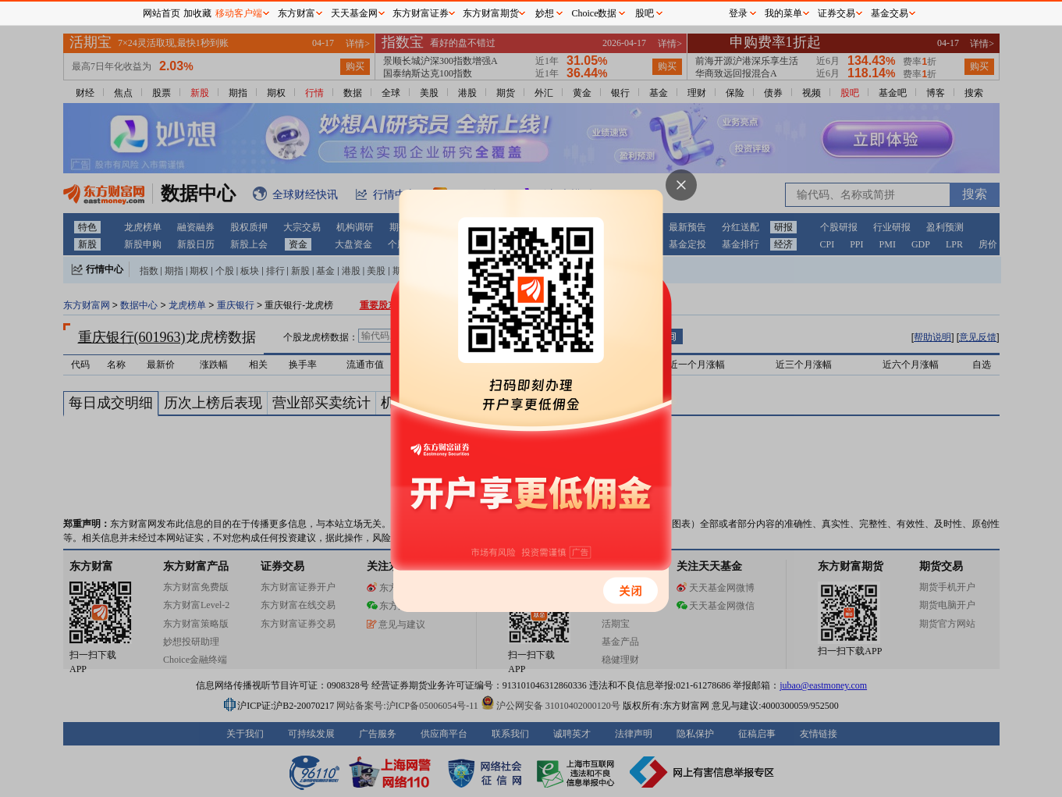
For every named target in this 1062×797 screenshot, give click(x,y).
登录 (738, 13)
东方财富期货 (491, 13)
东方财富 (296, 13)
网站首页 (161, 13)
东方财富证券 (420, 13)
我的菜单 (783, 13)
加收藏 (197, 13)
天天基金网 (354, 13)
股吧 (644, 13)
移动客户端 (238, 13)
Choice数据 (594, 13)
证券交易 (836, 13)
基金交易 (889, 13)
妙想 (544, 13)
